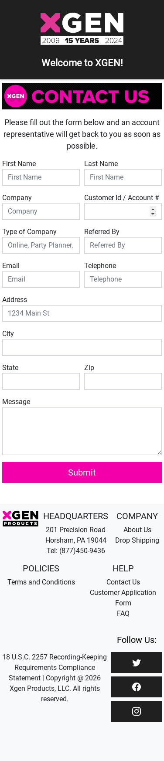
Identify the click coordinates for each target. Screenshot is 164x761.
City (8, 334)
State (10, 368)
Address (14, 300)
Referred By (102, 232)
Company (17, 198)
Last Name (101, 164)
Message (16, 401)
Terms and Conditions (41, 582)
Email (11, 266)
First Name (19, 164)
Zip (89, 368)
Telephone (100, 266)
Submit (82, 472)
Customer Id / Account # (121, 198)
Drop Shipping (137, 540)
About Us (137, 530)
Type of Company (29, 232)
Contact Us (123, 582)
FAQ (123, 613)
